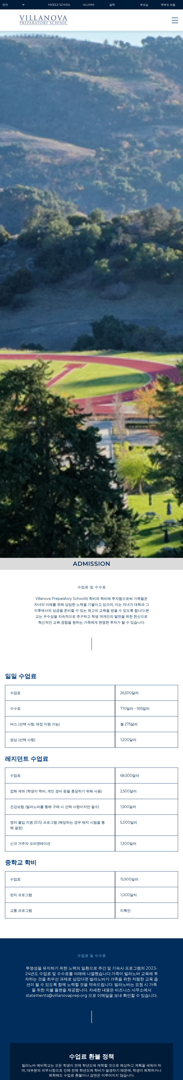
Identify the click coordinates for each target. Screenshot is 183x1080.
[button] (15, 4)
